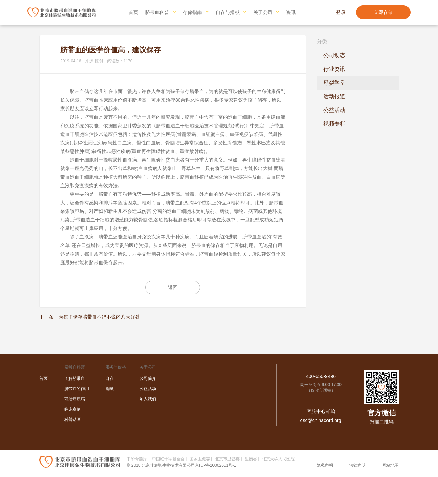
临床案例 (72, 409)
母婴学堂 (334, 83)
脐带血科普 (157, 12)
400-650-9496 (321, 376)
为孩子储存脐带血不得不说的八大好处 (99, 317)
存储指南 (192, 12)
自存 (109, 378)
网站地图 (390, 465)
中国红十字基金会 (168, 458)
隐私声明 (325, 465)
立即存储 (383, 12)
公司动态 (334, 55)
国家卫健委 (200, 458)
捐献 (109, 388)
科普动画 (72, 419)
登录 (341, 12)
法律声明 (357, 465)
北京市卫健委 (227, 458)
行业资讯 (334, 69)
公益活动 (334, 110)
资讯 (291, 12)
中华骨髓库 (137, 458)
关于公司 (262, 12)
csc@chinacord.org (320, 420)
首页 (133, 12)
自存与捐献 (228, 12)
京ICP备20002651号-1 (215, 465)
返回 (173, 287)
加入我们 (148, 399)
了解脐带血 (74, 378)
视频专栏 (334, 124)
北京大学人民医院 (278, 458)
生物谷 (251, 458)
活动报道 (334, 96)
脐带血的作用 (76, 388)
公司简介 (148, 378)
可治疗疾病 (74, 399)
